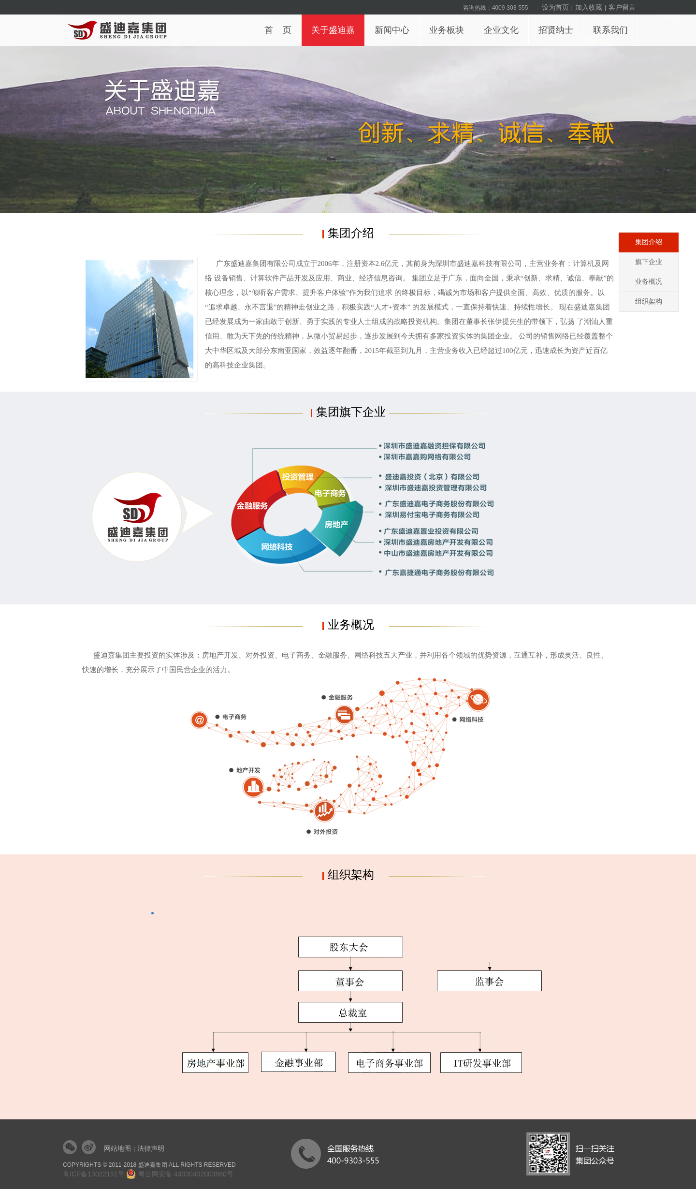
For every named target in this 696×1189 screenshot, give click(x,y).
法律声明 (150, 1148)
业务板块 (449, 25)
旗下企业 (648, 261)
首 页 (277, 30)
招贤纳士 (558, 25)
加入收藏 (588, 7)
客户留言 (622, 7)
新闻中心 (395, 25)
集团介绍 (648, 242)
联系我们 (613, 25)
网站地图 (117, 1148)
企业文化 (504, 25)
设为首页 (555, 7)
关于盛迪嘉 (335, 25)
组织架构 (648, 301)
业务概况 (648, 281)
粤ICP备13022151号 (94, 1174)
